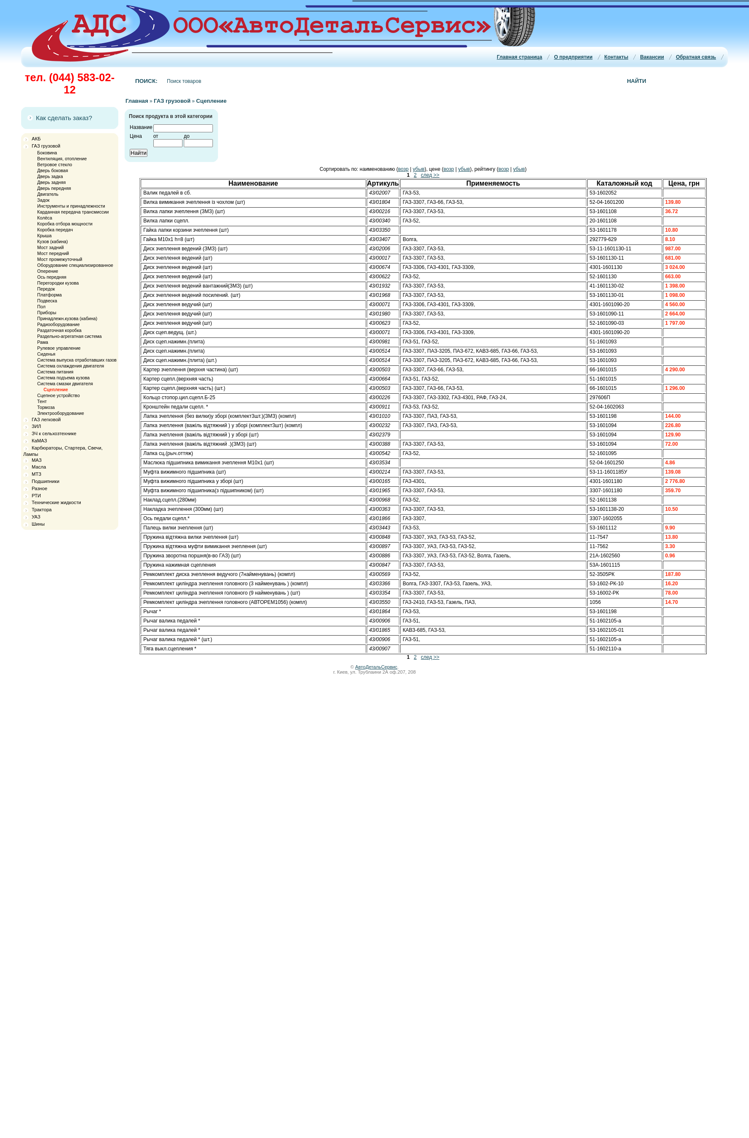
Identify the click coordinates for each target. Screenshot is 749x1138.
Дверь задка (50, 176)
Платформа (49, 294)
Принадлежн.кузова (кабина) (67, 318)
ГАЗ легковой (46, 419)
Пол (41, 306)
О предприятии (573, 57)
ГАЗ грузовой (46, 145)
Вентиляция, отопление (62, 158)
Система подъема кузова (63, 377)
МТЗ (36, 474)
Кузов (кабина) (52, 241)
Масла (39, 466)
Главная (136, 101)
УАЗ (36, 516)
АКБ (36, 138)
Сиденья (46, 353)
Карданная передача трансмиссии (73, 211)
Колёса (44, 217)
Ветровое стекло (54, 164)
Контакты (617, 57)
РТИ (36, 495)
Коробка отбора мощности (65, 223)
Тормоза (45, 407)
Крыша (44, 235)
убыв (419, 169)
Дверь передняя (54, 188)
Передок (46, 288)
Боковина (47, 152)
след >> (430, 175)
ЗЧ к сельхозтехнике (54, 433)
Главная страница (519, 57)
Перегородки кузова (58, 282)
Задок (43, 200)
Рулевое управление (59, 348)
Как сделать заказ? (64, 117)
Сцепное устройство (58, 395)
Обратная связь (696, 57)
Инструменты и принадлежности (71, 205)
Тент (42, 401)
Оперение (47, 271)
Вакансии (652, 57)
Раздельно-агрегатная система (69, 336)
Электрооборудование (60, 413)
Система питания (55, 371)
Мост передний (53, 253)
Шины (38, 523)
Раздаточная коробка (59, 330)
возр (403, 169)
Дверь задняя (51, 182)
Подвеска (47, 300)
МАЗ (36, 460)
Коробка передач (55, 229)
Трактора (42, 509)
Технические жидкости (56, 502)
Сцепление (56, 389)
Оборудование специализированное (75, 265)
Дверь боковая (52, 170)
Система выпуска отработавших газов (77, 359)
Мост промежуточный (59, 259)
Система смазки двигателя (65, 383)
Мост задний (50, 247)
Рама (42, 342)
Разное (39, 488)
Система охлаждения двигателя (70, 365)
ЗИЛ (36, 426)
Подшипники (45, 481)
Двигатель (47, 194)
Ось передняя (51, 277)
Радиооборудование (58, 324)
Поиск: (146, 81)
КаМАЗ (39, 440)
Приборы (46, 312)
